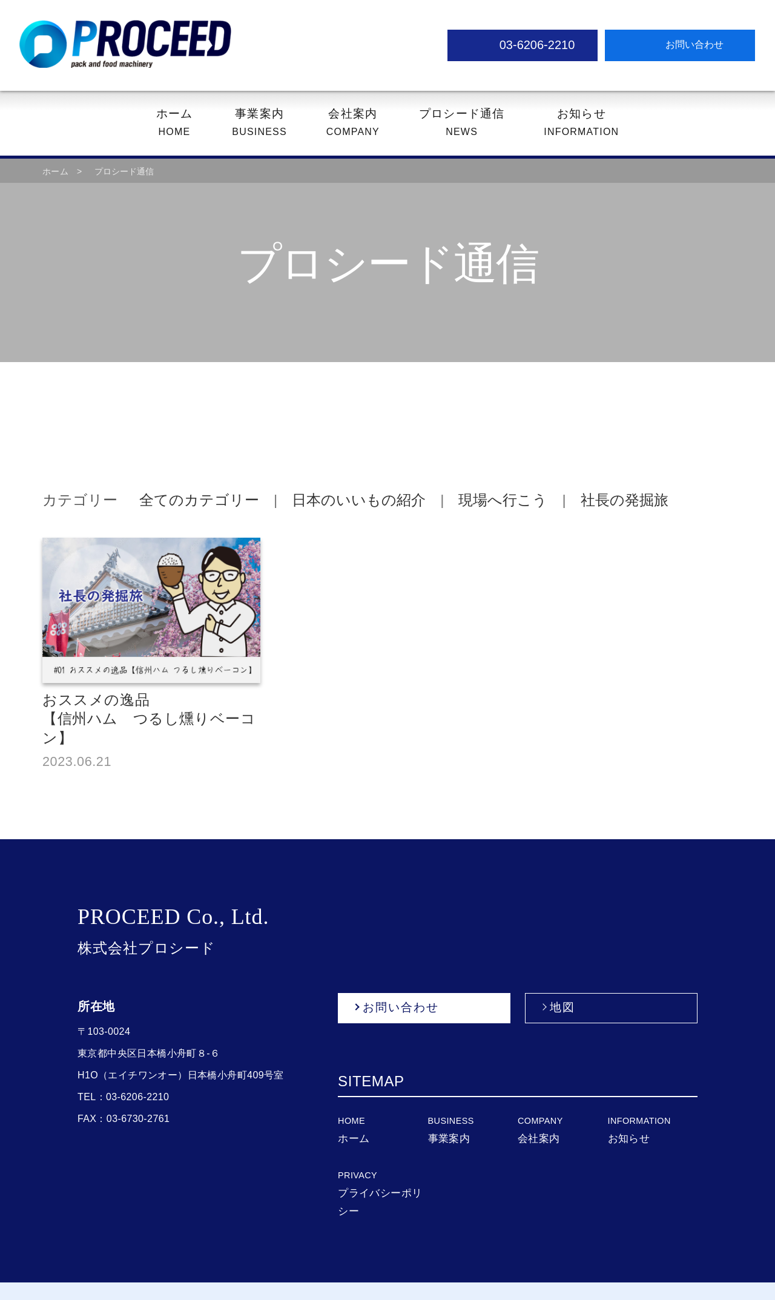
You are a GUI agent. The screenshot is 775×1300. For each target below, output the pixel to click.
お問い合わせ (400, 988)
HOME (178, 122)
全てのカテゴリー (185, 500)
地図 (562, 988)
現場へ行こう (473, 500)
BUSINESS (262, 122)
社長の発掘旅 (591, 500)
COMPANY (353, 122)
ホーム (54, 172)
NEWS (459, 122)
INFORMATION (576, 122)
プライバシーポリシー (382, 1176)
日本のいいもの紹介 (336, 500)
